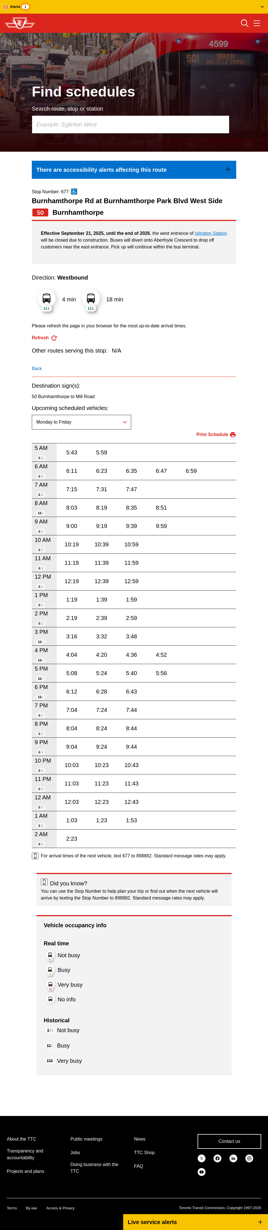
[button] (134, 7)
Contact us (229, 1141)
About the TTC (21, 1139)
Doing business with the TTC (94, 1168)
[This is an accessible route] (74, 191)
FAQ (138, 1166)
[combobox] (130, 124)
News (139, 1139)
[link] (134, 170)
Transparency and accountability (25, 1154)
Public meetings (86, 1139)
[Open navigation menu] (256, 23)
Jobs (75, 1152)
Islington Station (211, 233)
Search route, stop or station (67, 109)
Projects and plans (25, 1171)
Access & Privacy (60, 1208)
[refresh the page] (45, 338)
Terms (12, 1208)
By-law (31, 1208)
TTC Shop (144, 1152)
